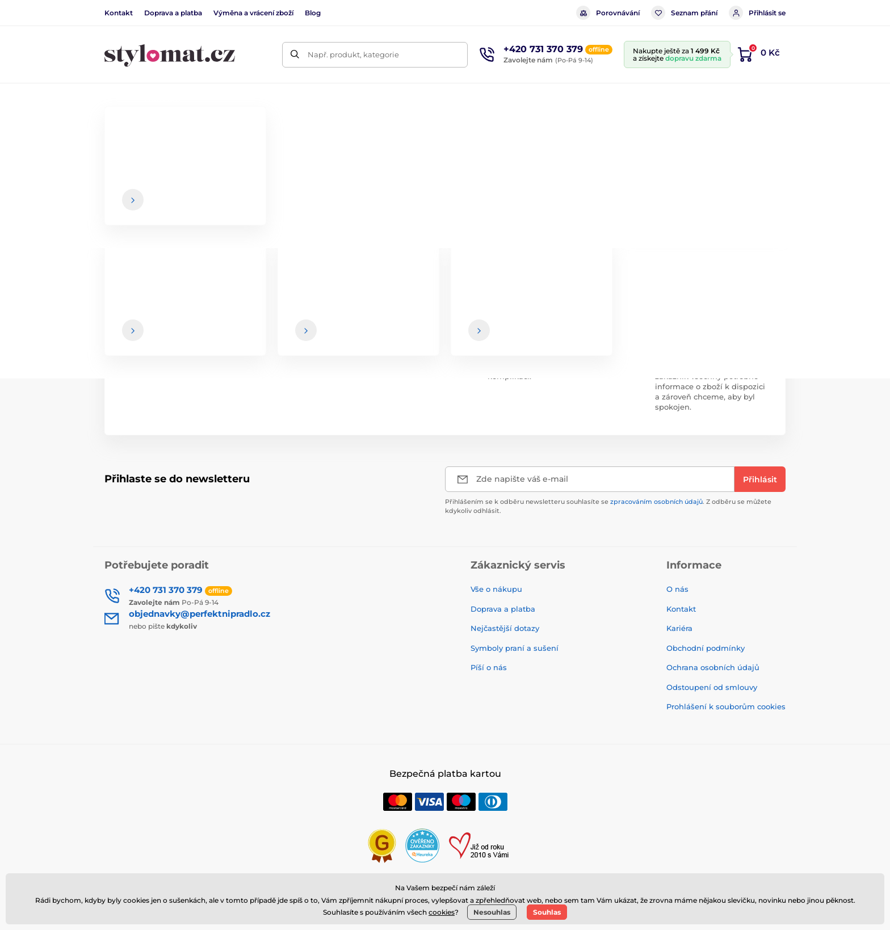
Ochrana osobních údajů (712, 667)
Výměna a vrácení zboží (253, 13)
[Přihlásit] (760, 479)
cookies (442, 912)
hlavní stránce (470, 226)
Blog (313, 13)
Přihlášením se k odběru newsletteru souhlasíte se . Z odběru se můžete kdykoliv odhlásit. (608, 506)
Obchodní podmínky (705, 648)
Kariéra (679, 628)
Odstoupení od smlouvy (711, 687)
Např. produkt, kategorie (353, 54)
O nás (677, 589)
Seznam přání (684, 13)
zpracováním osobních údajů (656, 502)
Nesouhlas (491, 912)
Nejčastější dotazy (505, 628)
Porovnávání (608, 13)
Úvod (113, 133)
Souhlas (547, 912)
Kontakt (118, 13)
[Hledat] (295, 55)
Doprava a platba (173, 13)
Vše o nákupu (496, 589)
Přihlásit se (757, 13)
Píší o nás (489, 667)
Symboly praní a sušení (515, 648)
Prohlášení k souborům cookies (726, 706)
